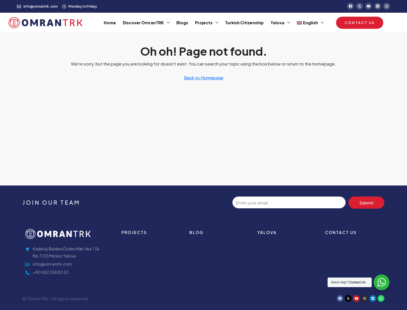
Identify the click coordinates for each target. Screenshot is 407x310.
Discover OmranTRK (143, 22)
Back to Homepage (203, 77)
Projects (204, 22)
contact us (341, 232)
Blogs (182, 22)
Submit (366, 202)
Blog (196, 232)
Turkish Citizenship (244, 22)
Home (110, 22)
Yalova (277, 22)
